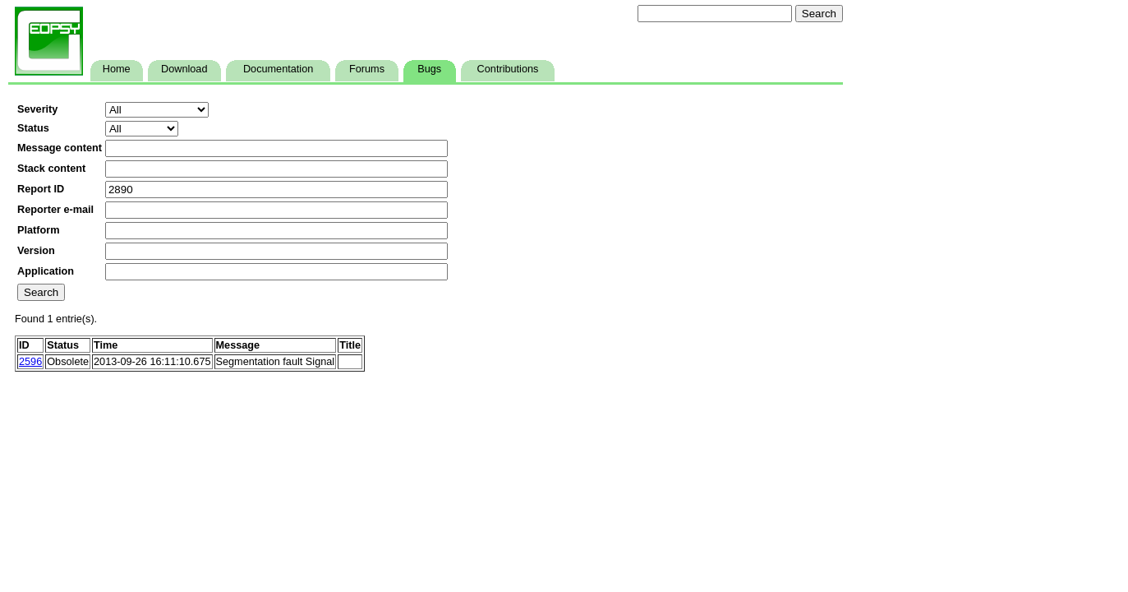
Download (184, 69)
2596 (30, 362)
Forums (366, 69)
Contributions (508, 69)
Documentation (278, 69)
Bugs (429, 69)
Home (117, 69)
